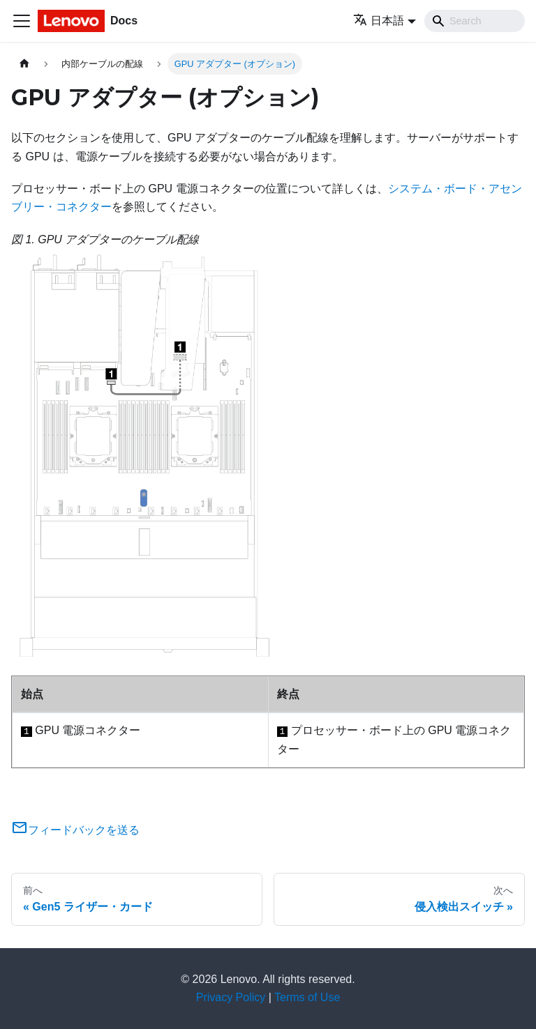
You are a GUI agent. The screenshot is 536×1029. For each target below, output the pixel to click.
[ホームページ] (24, 64)
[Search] (474, 21)
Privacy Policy (231, 997)
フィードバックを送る (75, 830)
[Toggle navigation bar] (21, 20)
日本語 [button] (378, 20)
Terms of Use (307, 997)
